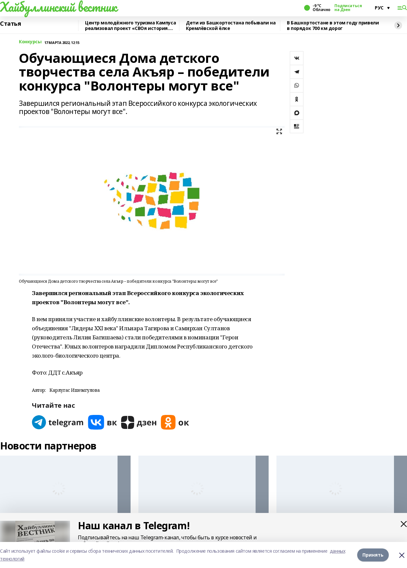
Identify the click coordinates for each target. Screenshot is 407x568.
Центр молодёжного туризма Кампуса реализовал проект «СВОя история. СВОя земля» (130, 25)
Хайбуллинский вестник (58, 7)
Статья (10, 23)
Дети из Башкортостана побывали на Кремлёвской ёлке (230, 25)
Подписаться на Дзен (348, 8)
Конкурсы (30, 42)
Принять (373, 555)
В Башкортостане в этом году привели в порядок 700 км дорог (333, 25)
